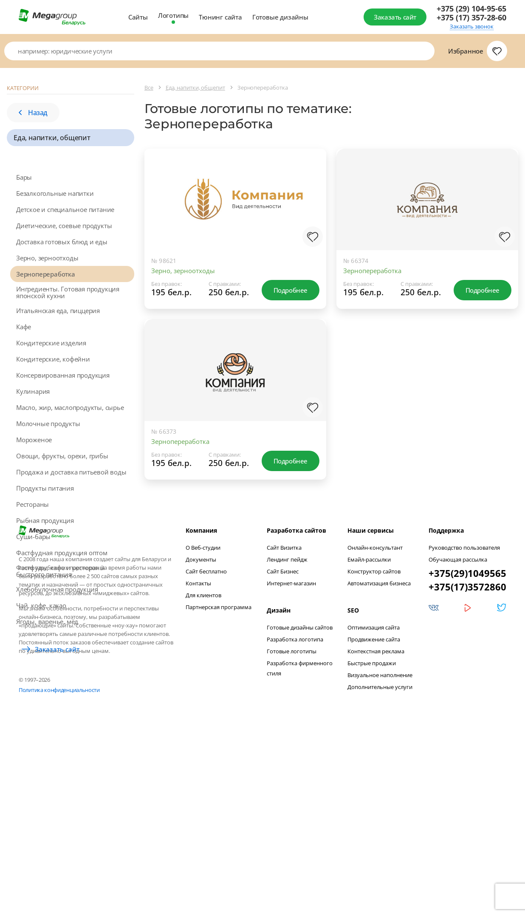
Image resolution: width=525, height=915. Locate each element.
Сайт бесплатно (206, 761)
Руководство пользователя (464, 738)
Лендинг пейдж (287, 750)
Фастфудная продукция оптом (61, 552)
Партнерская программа (218, 797)
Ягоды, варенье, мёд (47, 621)
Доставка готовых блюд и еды (61, 241)
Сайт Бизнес (283, 761)
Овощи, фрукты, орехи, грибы (62, 456)
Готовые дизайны (280, 17)
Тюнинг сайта (220, 17)
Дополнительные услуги (379, 877)
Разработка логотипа (295, 829)
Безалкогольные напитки (55, 193)
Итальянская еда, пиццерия (58, 310)
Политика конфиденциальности (59, 880)
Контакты (198, 773)
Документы (201, 750)
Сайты (138, 17)
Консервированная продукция (63, 375)
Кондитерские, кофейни (53, 359)
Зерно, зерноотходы (47, 258)
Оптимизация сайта (373, 818)
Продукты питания (45, 488)
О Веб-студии (203, 738)
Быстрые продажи (371, 853)
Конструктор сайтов (374, 761)
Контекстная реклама (375, 841)
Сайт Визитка (284, 738)
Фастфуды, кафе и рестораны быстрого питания (60, 571)
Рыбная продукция (45, 520)
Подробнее (291, 290)
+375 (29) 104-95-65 (471, 8)
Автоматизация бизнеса (379, 773)
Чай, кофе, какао (41, 605)
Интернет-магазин (291, 773)
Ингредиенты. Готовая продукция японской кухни (67, 292)
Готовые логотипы (291, 841)
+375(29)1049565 (467, 763)
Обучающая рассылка (458, 750)
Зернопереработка (45, 274)
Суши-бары (33, 536)
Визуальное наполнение (379, 865)
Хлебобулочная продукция (57, 589)
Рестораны (32, 504)
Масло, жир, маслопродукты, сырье (70, 407)
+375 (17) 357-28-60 (471, 17)
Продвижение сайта (373, 829)
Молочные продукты (48, 423)
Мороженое (34, 439)
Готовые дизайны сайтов (300, 818)
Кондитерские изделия (51, 343)
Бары (24, 177)
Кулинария (33, 391)
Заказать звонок (472, 26)
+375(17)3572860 (467, 777)
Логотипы (173, 15)
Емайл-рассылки (369, 750)
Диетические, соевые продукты (64, 225)
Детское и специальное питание (65, 209)
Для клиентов (203, 785)
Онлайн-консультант (375, 738)
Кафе (23, 326)
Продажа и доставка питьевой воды (71, 472)
